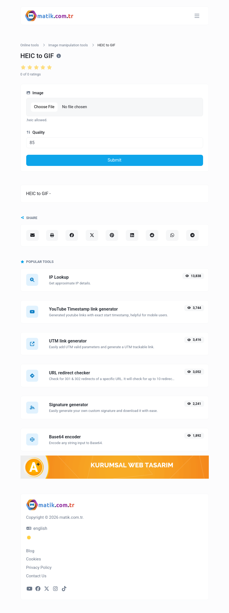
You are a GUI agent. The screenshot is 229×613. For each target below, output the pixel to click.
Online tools (29, 45)
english (36, 528)
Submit (114, 160)
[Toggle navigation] (197, 16)
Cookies (33, 559)
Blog (30, 550)
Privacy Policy (39, 567)
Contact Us (36, 575)
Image (35, 93)
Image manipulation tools (68, 45)
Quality (35, 132)
